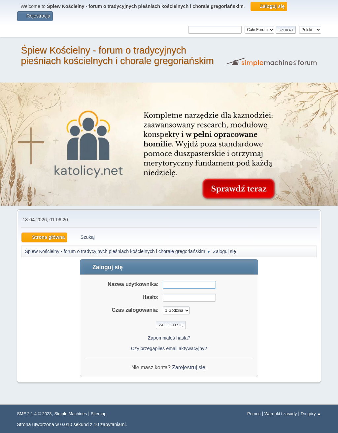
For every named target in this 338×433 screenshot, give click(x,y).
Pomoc (253, 413)
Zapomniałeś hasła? (169, 338)
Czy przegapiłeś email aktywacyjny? (169, 348)
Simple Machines (70, 413)
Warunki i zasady (280, 413)
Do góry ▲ (311, 413)
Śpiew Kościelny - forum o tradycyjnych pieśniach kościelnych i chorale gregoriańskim (117, 55)
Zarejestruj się (188, 367)
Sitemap (99, 413)
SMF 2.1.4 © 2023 (34, 413)
